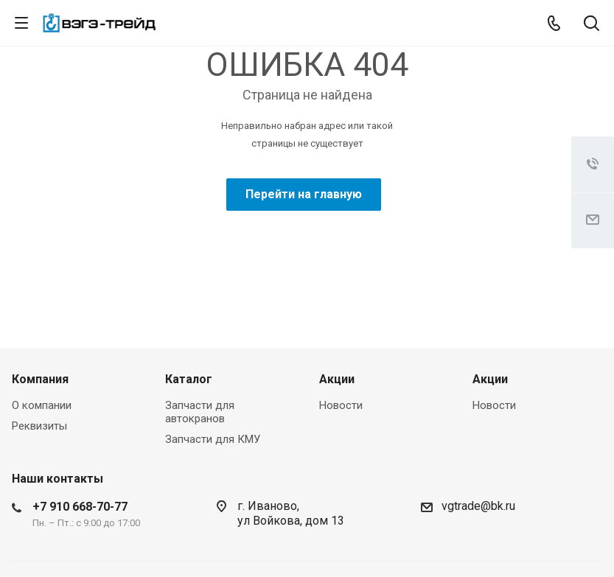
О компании (41, 405)
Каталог (188, 379)
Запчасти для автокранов (199, 412)
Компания (40, 379)
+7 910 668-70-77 (80, 507)
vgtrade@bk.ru (478, 506)
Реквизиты (39, 426)
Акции (337, 379)
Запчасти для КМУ (212, 439)
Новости (341, 405)
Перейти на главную (303, 194)
